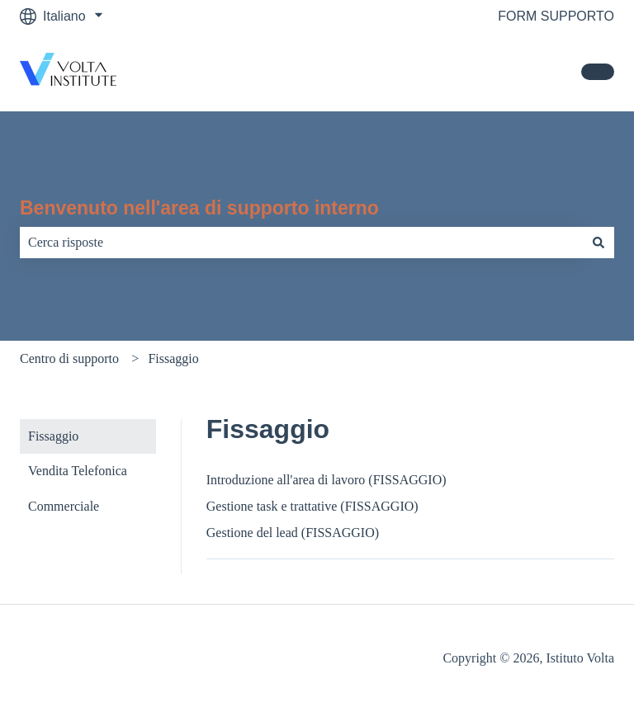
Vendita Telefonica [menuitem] (77, 471)
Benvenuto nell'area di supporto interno (199, 208)
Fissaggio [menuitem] (53, 436)
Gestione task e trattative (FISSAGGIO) (312, 506)
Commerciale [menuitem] (63, 506)
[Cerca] (598, 242)
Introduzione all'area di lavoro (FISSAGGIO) (326, 480)
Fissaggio (173, 358)
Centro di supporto (69, 358)
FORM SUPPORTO (556, 16)
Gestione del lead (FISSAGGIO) (292, 533)
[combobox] (301, 242)
